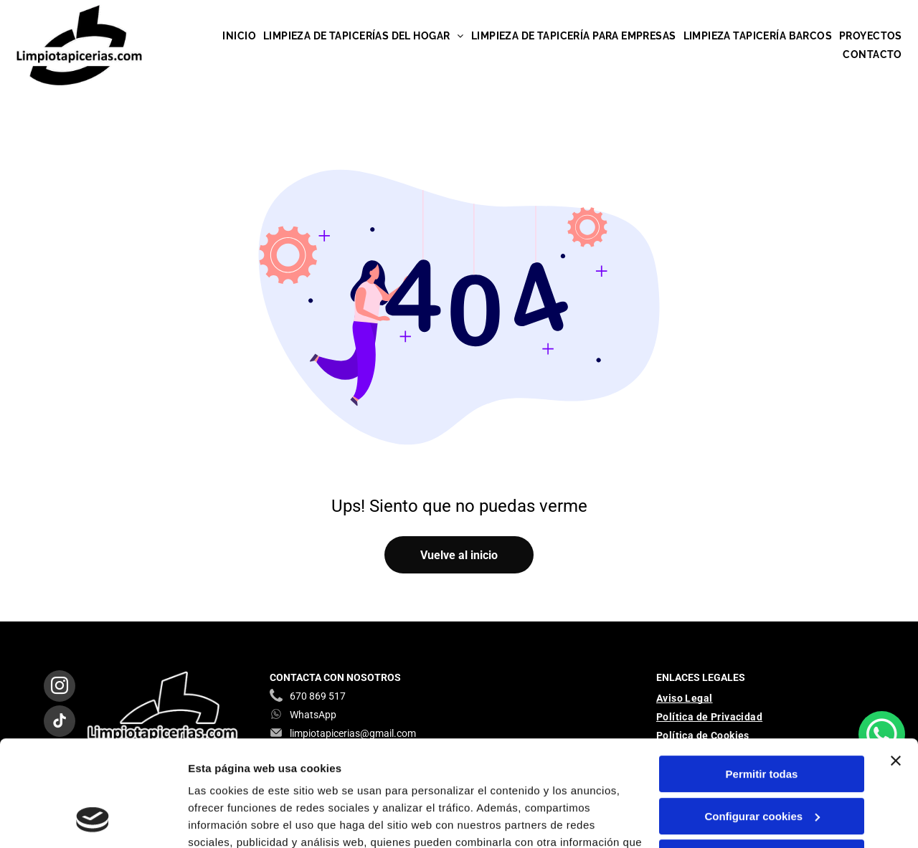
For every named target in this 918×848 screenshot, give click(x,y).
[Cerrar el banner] (896, 664)
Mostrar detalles (230, 820)
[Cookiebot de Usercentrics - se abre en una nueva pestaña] (93, 820)
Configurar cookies (762, 719)
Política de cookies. (293, 780)
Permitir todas (762, 678)
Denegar (761, 762)
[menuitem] (239, 36)
